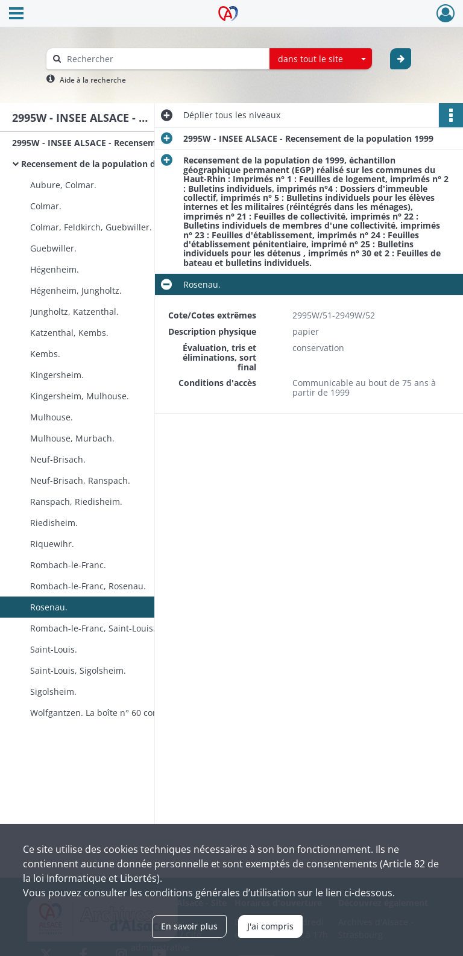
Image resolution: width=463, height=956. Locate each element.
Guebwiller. (53, 248)
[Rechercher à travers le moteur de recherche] (164, 58)
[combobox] (320, 59)
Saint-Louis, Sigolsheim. (78, 670)
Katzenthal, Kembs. (69, 332)
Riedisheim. (54, 522)
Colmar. (45, 206)
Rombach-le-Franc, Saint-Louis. (93, 628)
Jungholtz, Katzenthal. (74, 311)
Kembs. (45, 353)
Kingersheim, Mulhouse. (79, 396)
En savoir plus (189, 926)
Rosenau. (49, 607)
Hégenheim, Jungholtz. (76, 290)
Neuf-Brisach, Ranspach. (80, 480)
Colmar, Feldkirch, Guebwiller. (91, 227)
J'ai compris (270, 926)
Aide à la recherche (93, 80)
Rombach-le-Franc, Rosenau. (88, 586)
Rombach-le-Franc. (68, 565)
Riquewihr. (52, 543)
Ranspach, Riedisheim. (76, 501)
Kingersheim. (57, 375)
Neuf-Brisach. (58, 459)
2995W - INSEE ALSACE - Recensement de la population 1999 (132, 142)
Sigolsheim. (53, 691)
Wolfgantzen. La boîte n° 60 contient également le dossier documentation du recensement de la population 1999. (150, 712)
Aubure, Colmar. (63, 185)
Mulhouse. (51, 417)
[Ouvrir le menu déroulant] (16, 14)
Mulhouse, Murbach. (72, 438)
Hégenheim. (54, 269)
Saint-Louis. (53, 649)
